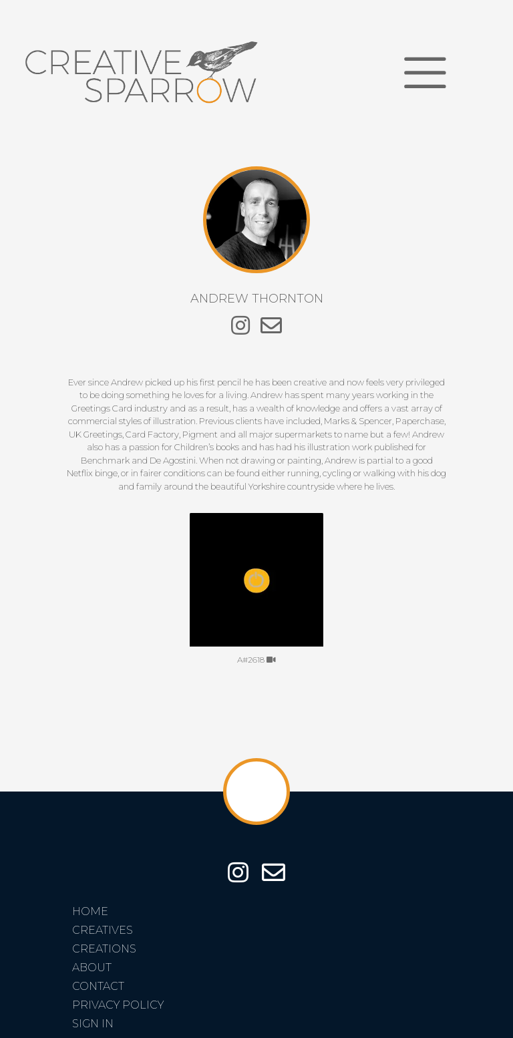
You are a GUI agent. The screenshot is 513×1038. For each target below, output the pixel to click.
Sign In (93, 1023)
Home (90, 911)
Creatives (102, 930)
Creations (104, 948)
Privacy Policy (118, 1005)
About (92, 967)
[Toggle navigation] (425, 72)
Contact (98, 986)
